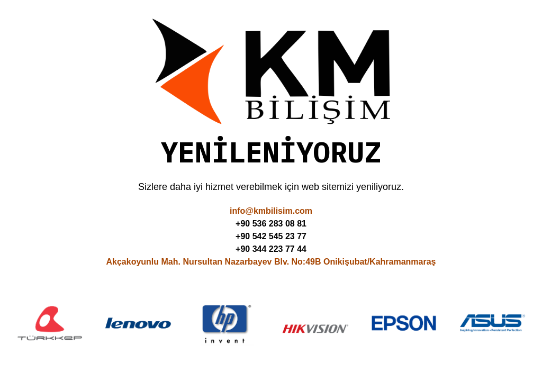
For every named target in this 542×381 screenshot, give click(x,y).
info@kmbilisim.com (271, 210)
